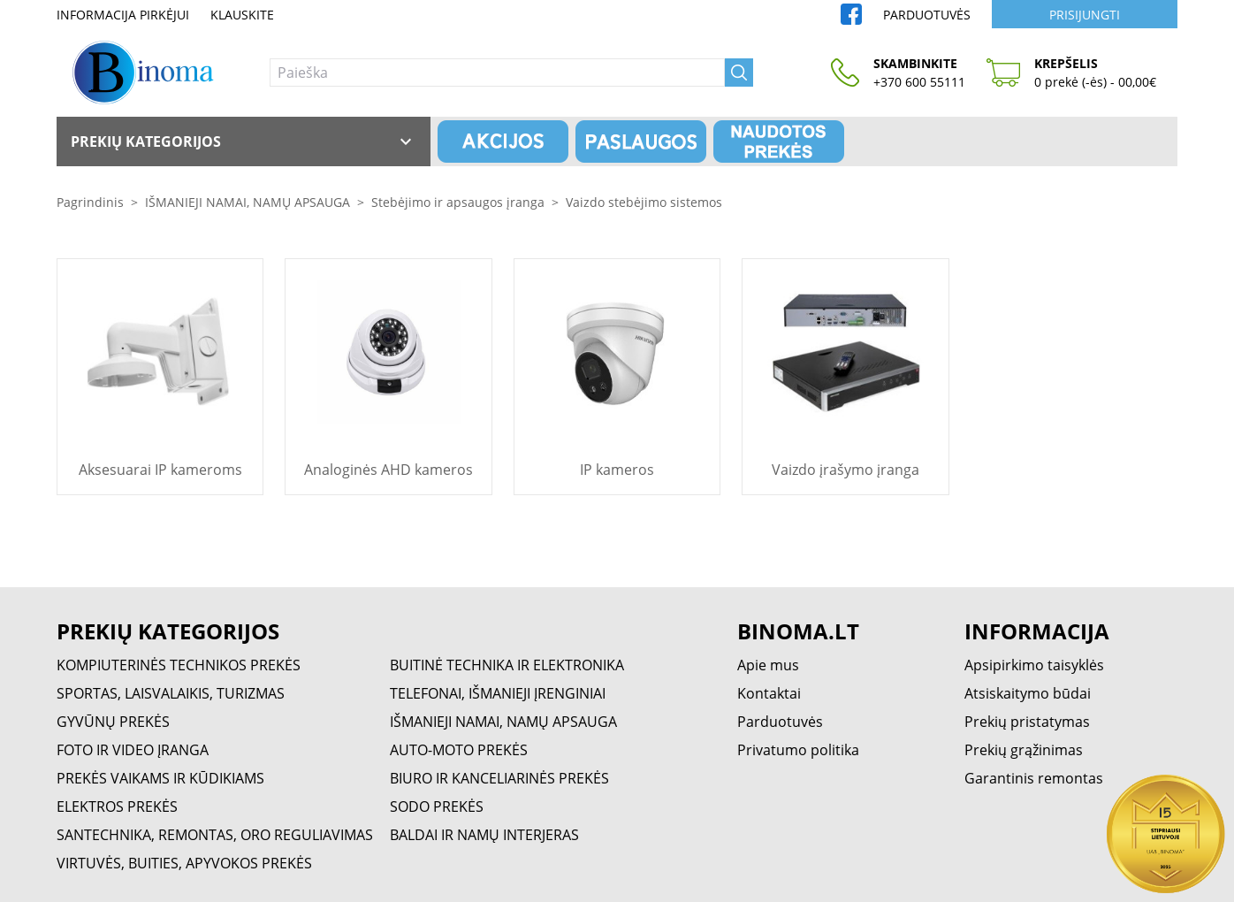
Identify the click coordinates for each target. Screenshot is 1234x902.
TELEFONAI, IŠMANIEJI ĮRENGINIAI (498, 693)
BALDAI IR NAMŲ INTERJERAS (484, 835)
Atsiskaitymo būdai (1027, 693)
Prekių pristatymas (1027, 721)
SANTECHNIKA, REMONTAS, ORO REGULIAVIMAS (215, 835)
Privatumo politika (798, 750)
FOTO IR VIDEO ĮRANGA (133, 750)
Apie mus (768, 665)
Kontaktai (769, 693)
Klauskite (242, 14)
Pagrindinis (90, 202)
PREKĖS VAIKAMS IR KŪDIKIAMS (160, 778)
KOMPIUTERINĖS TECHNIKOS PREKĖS (179, 665)
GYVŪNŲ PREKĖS (113, 721)
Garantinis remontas (1033, 778)
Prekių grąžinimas (1023, 750)
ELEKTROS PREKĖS (117, 806)
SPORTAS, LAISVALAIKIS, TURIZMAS (171, 693)
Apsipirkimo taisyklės (1034, 665)
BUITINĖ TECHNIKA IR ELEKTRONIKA (507, 665)
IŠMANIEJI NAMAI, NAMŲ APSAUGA (247, 202)
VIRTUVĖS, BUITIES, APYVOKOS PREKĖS (184, 863)
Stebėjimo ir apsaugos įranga (458, 202)
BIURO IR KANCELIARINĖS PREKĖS (499, 778)
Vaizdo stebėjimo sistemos (644, 202)
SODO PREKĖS (437, 806)
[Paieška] (497, 72)
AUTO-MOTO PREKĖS (459, 750)
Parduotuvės (927, 14)
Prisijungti (1084, 14)
